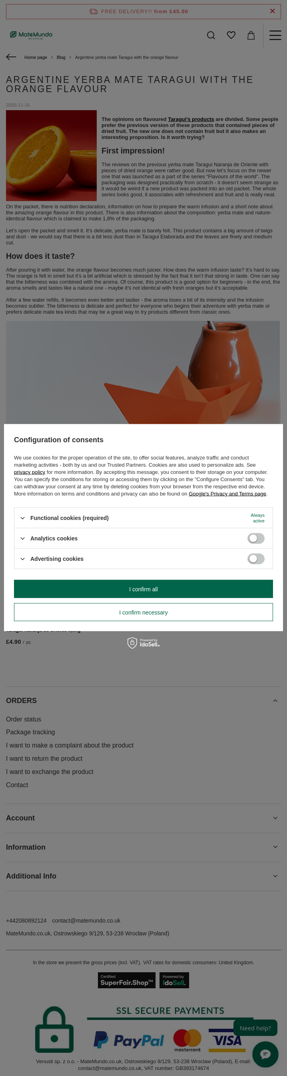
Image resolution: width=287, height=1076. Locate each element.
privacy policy (29, 472)
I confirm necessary (143, 612)
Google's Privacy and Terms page (227, 494)
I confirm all (143, 589)
